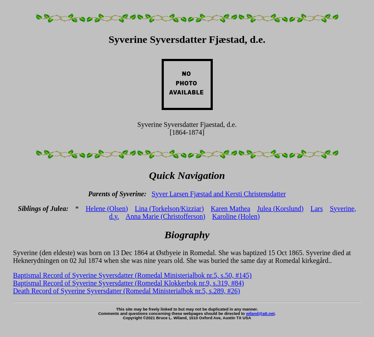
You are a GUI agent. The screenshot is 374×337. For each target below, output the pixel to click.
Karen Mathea (230, 208)
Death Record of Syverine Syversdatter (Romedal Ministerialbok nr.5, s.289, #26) (126, 291)
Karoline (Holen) (236, 216)
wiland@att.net (260, 313)
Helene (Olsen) (107, 208)
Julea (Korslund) (280, 208)
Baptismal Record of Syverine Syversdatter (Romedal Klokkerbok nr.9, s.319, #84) (128, 283)
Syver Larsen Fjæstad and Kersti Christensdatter (219, 194)
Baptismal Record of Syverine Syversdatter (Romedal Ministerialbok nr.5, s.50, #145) (132, 275)
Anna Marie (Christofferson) (165, 216)
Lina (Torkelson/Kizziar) (169, 208)
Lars (316, 208)
